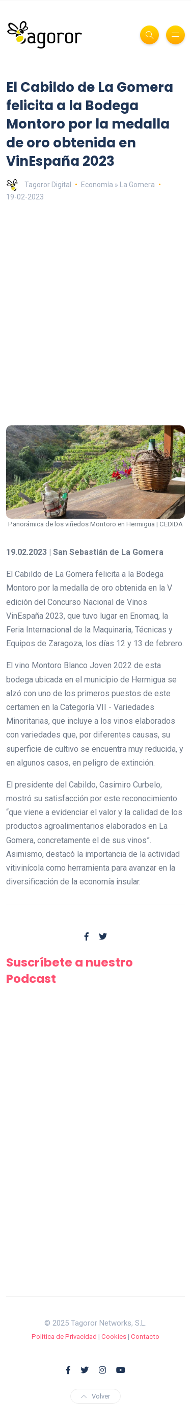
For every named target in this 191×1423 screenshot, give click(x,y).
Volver (95, 1396)
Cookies (113, 1336)
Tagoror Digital (38, 185)
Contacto (145, 1336)
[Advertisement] (95, 314)
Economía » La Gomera (118, 185)
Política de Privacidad (64, 1336)
